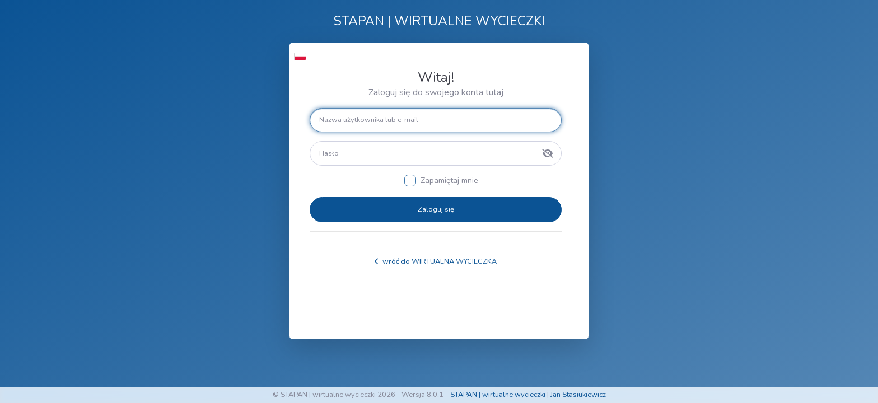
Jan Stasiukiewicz (578, 395)
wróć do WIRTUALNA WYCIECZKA (436, 261)
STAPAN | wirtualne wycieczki (497, 395)
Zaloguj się (436, 209)
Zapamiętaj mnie (449, 180)
